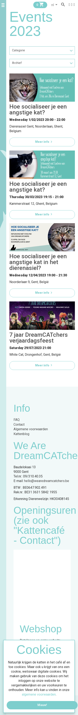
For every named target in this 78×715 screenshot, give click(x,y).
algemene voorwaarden (39, 694)
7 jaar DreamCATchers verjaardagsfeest (38, 337)
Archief (17, 63)
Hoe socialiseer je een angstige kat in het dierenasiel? (38, 262)
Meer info (44, 142)
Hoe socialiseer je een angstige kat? (38, 109)
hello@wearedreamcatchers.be (46, 481)
